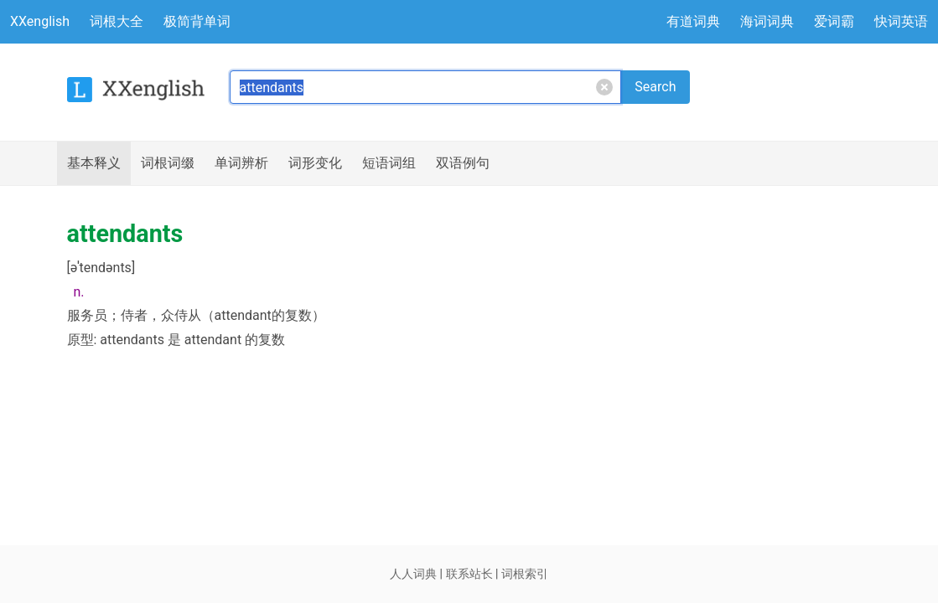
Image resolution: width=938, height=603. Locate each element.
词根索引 (524, 573)
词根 (167, 163)
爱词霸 (834, 21)
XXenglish (40, 21)
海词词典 (767, 21)
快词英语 (901, 21)
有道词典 (693, 21)
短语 (389, 163)
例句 (463, 163)
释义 (94, 163)
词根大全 (116, 21)
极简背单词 (197, 21)
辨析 (241, 163)
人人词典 (413, 573)
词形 (315, 163)
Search (655, 87)
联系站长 (469, 573)
